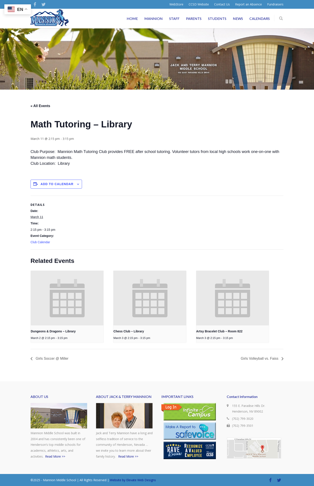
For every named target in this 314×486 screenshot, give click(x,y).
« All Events (40, 106)
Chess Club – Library (128, 331)
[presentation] (67, 298)
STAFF (174, 18)
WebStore (176, 4)
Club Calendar (40, 242)
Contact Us (222, 4)
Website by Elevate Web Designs (133, 480)
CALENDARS (259, 18)
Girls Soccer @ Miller (51, 358)
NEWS (238, 18)
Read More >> (55, 456)
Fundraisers (275, 4)
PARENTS (193, 18)
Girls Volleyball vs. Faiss (260, 358)
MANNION (153, 18)
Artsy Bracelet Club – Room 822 (219, 331)
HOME (132, 18)
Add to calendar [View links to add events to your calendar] (57, 184)
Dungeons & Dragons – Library (53, 331)
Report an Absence (248, 4)
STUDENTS (217, 18)
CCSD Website (199, 4)
